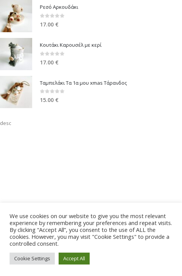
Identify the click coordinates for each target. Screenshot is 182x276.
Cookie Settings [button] (32, 258)
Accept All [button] (74, 258)
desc (5, 123)
